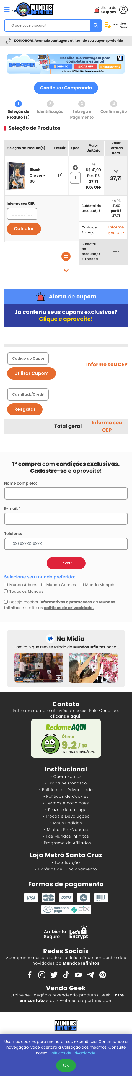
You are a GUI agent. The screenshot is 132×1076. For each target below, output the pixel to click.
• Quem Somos (66, 776)
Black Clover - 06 (38, 175)
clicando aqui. (66, 716)
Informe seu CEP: (21, 203)
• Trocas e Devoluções (66, 816)
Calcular (24, 228)
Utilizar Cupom (31, 373)
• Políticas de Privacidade (66, 789)
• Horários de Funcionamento (66, 869)
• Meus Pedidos (66, 823)
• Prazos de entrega (66, 809)
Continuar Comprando (66, 88)
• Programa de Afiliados (66, 843)
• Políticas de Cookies (66, 796)
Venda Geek (66, 988)
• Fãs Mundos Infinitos (66, 836)
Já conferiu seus (65, 316)
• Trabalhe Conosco (66, 783)
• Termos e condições (66, 803)
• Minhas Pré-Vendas (66, 829)
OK (66, 1065)
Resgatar (24, 409)
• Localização (66, 862)
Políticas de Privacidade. (72, 1053)
